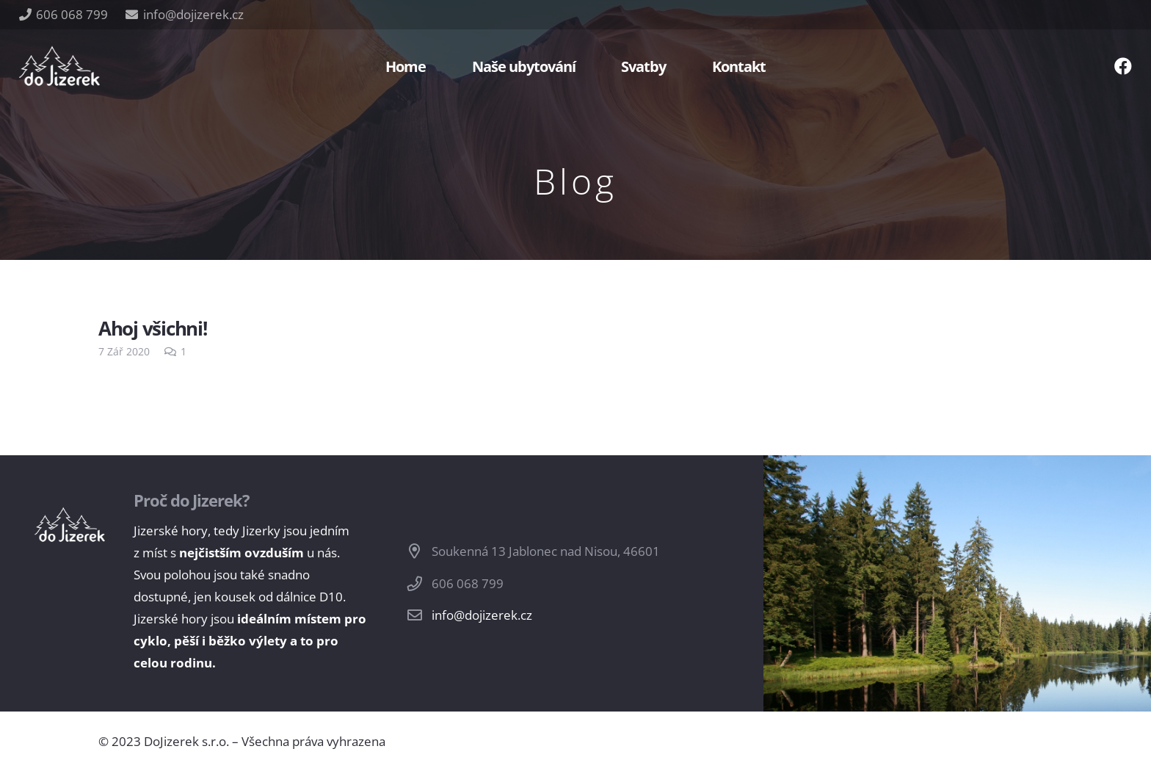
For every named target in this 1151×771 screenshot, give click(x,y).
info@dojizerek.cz (482, 615)
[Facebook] (1123, 66)
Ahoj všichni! (152, 328)
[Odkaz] (59, 66)
